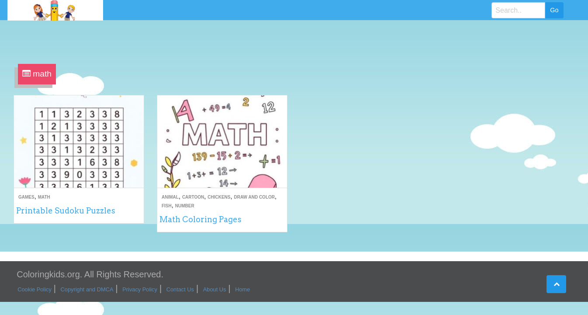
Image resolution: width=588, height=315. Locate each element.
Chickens (219, 197)
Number (184, 205)
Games (26, 197)
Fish (167, 205)
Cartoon (193, 197)
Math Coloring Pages (200, 219)
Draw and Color (254, 197)
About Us (214, 289)
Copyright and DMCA (87, 289)
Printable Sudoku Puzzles (65, 210)
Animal (170, 197)
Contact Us (180, 289)
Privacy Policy (139, 289)
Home (242, 289)
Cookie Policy (34, 289)
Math (44, 197)
